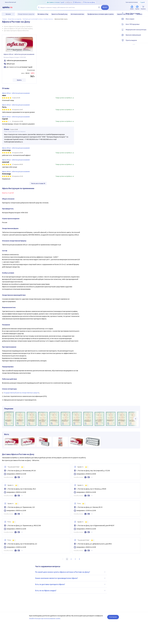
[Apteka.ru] (9, 7)
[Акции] (132, 7)
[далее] (135, 418)
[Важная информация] (145, 36)
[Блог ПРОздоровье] (145, 26)
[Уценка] (137, 7)
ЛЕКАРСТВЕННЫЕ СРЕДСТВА (14, 19)
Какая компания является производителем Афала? (70, 578)
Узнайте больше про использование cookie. (45, 618)
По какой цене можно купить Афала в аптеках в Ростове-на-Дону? (70, 572)
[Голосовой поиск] (99, 7)
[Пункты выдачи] (145, 42)
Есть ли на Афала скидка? (70, 590)
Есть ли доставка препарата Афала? (70, 584)
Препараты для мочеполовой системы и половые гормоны (38, 19)
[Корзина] (143, 7)
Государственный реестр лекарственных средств (21, 393)
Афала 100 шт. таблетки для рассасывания (19, 54)
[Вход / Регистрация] (145, 15)
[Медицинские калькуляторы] (145, 31)
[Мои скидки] (145, 20)
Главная (4, 19)
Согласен (113, 617)
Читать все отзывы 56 (38, 183)
